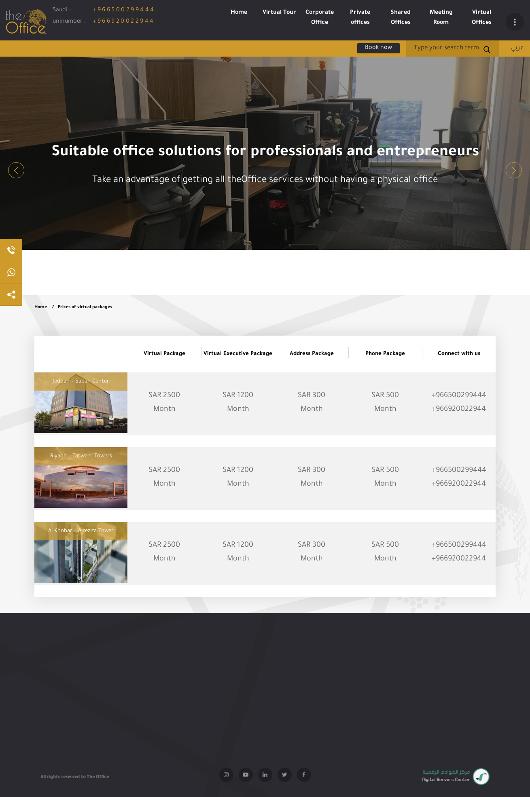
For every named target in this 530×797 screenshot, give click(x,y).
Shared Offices (400, 18)
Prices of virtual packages (85, 307)
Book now (378, 48)
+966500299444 (124, 10)
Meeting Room (441, 18)
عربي (517, 48)
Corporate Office (319, 18)
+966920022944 (124, 22)
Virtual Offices (482, 18)
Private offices (360, 18)
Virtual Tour (279, 13)
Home (239, 13)
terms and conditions (55, 621)
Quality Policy (47, 634)
